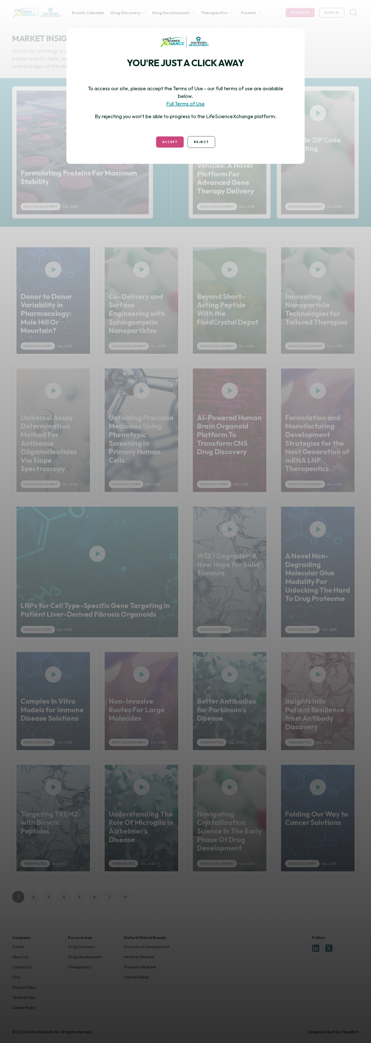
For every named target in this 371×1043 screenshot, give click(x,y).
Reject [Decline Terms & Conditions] (201, 142)
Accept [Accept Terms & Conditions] (170, 142)
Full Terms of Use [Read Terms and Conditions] (185, 103)
